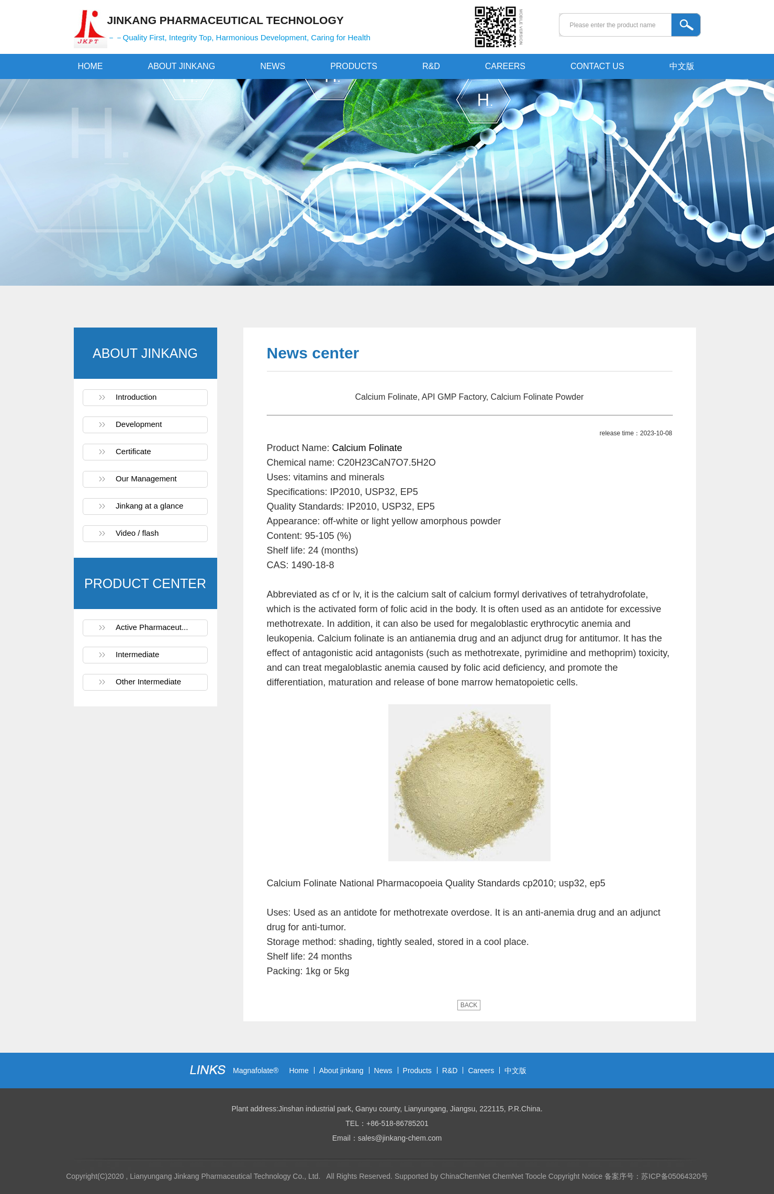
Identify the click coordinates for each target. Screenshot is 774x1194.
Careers (481, 1070)
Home (298, 1070)
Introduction (136, 396)
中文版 (681, 66)
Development (139, 424)
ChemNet (507, 1176)
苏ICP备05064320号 (674, 1176)
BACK (469, 1005)
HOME (90, 66)
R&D (431, 66)
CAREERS (505, 66)
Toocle (535, 1176)
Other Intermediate (148, 681)
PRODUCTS (353, 66)
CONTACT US (597, 66)
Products (417, 1070)
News (383, 1070)
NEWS (272, 66)
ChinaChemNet (465, 1176)
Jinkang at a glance (149, 505)
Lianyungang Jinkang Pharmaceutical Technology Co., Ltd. (226, 1176)
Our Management (146, 478)
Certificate (133, 451)
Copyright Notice (575, 1176)
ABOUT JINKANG (182, 66)
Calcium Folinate (367, 448)
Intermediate (137, 654)
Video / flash (137, 532)
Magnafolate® (255, 1070)
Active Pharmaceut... (152, 627)
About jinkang (341, 1070)
